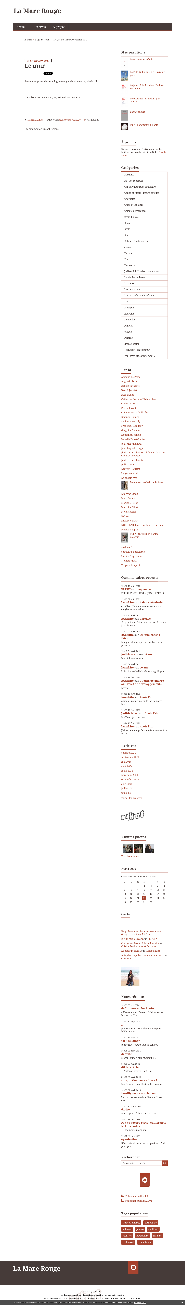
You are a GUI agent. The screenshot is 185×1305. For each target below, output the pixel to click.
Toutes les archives (131, 798)
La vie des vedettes (134, 277)
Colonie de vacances (135, 210)
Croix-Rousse (131, 217)
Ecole (127, 229)
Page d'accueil (42, 39)
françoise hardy (131, 1222)
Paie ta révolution (152, 602)
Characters (65, 120)
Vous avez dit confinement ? (139, 355)
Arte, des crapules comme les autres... (142, 955)
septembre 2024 (130, 757)
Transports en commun (137, 349)
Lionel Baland (143, 934)
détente (126, 1054)
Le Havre (129, 283)
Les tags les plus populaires (114, 1295)
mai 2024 (126, 761)
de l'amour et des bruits (137, 1008)
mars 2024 (127, 770)
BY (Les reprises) (133, 180)
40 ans (148, 654)
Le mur (35, 65)
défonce (145, 618)
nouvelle (129, 313)
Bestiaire (129, 174)
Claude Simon (130, 1041)
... (122, 1024)
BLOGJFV (153, 938)
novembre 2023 (129, 775)
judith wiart (129, 654)
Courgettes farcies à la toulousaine (140, 943)
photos (140, 1229)
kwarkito (127, 602)
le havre (127, 1229)
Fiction (128, 253)
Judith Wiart (130, 713)
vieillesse (153, 1229)
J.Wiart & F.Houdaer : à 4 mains (141, 271)
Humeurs (129, 265)
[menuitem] (21, 26)
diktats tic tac (130, 1067)
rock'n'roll (128, 1242)
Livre (127, 301)
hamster (127, 1235)
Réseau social (131, 343)
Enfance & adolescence (137, 241)
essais (127, 247)
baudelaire (142, 1235)
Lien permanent (34, 120)
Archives (40, 27)
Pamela (128, 325)
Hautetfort (99, 1292)
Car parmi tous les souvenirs (140, 186)
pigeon (128, 331)
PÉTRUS (126, 589)
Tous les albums (130, 856)
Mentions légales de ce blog (73, 1298)
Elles (127, 235)
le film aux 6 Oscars (132, 938)
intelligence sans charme (138, 1093)
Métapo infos (153, 950)
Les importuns (132, 289)
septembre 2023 (130, 779)
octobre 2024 (128, 752)
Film (126, 259)
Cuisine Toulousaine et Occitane (138, 946)
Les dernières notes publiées (93, 1295)
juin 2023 (126, 793)
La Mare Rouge (37, 10)
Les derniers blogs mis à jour (71, 1295)
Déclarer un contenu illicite (53, 1298)
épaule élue (129, 1139)
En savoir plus (140, 1302)
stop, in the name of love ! (139, 1080)
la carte (28, 39)
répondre (144, 589)
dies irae (126, 958)
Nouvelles (129, 319)
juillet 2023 (127, 788)
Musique (129, 307)
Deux (127, 223)
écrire (125, 1109)
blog (138, 1298)
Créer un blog (87, 1292)
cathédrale (151, 1222)
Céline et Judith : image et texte (141, 192)
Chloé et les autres (134, 204)
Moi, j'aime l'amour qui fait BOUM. (70, 39)
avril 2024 (126, 766)
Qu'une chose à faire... (141, 636)
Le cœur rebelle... (131, 950)
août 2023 (126, 784)
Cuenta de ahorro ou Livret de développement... (142, 682)
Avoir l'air (147, 697)
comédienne (145, 1242)
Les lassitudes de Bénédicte (139, 295)
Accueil (21, 27)
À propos (59, 27)
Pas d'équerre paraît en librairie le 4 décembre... (143, 1124)
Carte (125, 914)
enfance (157, 1235)
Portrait (76, 120)
